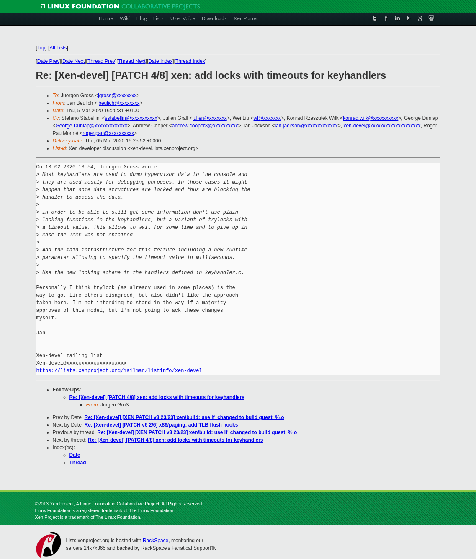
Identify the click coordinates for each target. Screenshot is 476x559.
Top (41, 48)
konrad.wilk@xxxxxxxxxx (370, 118)
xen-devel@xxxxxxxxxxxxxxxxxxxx (381, 126)
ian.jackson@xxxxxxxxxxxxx (306, 126)
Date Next (73, 61)
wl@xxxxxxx (267, 118)
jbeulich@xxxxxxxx (119, 103)
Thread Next (132, 61)
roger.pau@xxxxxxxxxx (108, 133)
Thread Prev (101, 61)
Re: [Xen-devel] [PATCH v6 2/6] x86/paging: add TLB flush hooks (161, 425)
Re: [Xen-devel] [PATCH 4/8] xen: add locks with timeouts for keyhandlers (156, 397)
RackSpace (155, 540)
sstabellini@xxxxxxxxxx (131, 118)
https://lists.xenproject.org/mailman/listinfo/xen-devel (119, 370)
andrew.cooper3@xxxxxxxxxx (205, 126)
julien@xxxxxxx (210, 118)
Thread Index (190, 61)
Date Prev (48, 61)
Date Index (160, 61)
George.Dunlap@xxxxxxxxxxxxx (92, 126)
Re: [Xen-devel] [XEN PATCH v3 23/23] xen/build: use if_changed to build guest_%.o (184, 417)
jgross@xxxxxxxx (117, 95)
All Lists (58, 48)
